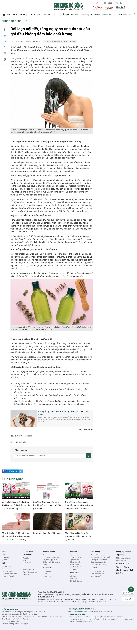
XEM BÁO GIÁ (90, 609)
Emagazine (47, 571)
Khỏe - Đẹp (95, 14)
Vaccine (25, 577)
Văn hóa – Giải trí (122, 567)
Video (45, 574)
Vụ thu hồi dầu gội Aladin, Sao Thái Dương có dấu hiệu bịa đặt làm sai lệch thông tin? (16, 505)
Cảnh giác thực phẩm (98, 562)
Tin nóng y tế (6, 566)
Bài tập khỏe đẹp (76, 581)
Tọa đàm (26, 558)
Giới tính (74, 14)
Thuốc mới (26, 574)
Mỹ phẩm (73, 576)
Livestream (27, 563)
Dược (54, 14)
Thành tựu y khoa (8, 569)
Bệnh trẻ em (74, 564)
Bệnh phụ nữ (74, 560)
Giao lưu (26, 560)
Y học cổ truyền (63, 14)
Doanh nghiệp (121, 560)
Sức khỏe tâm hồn (76, 567)
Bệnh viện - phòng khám (51, 557)
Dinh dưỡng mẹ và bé (98, 555)
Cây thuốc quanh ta (50, 560)
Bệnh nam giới (75, 562)
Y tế (8, 14)
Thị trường (122, 14)
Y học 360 (46, 14)
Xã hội (4, 555)
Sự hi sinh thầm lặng (9, 574)
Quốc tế (5, 560)
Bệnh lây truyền (96, 576)
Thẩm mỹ (73, 578)
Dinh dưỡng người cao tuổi (100, 557)
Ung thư (73, 569)
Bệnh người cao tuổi (77, 555)
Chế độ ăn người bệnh (99, 560)
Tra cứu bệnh (24, 14)
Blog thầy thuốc (7, 571)
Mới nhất (28, 436)
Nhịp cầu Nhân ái (122, 564)
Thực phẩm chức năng (99, 564)
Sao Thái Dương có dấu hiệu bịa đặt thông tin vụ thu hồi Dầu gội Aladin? (47, 505)
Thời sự (14, 14)
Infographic (47, 576)
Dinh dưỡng (84, 14)
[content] (49, 455)
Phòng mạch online (109, 14)
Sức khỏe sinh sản (97, 574)
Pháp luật (5, 557)
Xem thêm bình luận (18, 442)
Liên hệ (128, 599)
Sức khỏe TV (35, 14)
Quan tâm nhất (16, 436)
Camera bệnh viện (8, 576)
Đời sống (119, 573)
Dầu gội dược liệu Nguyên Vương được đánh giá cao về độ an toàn (78, 536)
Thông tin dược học (30, 572)
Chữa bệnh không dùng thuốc (51, 563)
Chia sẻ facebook (11, 471)
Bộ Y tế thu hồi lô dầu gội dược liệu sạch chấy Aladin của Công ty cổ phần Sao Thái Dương (16, 536)
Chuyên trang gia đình (124, 570)
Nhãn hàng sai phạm (123, 558)
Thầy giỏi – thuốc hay (51, 555)
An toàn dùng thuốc (30, 570)
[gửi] (88, 455)
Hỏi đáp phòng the (97, 571)
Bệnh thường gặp (76, 557)
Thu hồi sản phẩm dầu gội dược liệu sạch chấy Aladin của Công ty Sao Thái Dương (79, 505)
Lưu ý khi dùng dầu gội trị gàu (46, 533)
